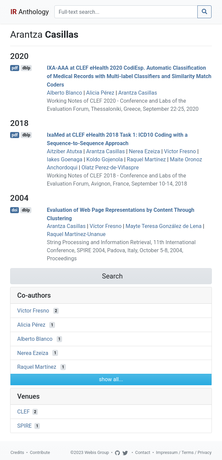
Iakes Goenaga (64, 159)
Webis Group (96, 452)
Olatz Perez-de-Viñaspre (110, 167)
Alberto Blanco (64, 93)
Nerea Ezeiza (144, 151)
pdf (15, 68)
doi (15, 210)
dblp (26, 68)
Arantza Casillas (137, 93)
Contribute (40, 452)
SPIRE (24, 426)
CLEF (23, 411)
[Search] (126, 11)
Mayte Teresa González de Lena (163, 226)
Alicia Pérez (100, 93)
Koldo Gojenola (104, 159)
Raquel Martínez (146, 159)
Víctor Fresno (180, 151)
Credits (17, 452)
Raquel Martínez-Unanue (76, 234)
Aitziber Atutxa (64, 151)
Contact (142, 452)
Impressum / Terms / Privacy (184, 452)
